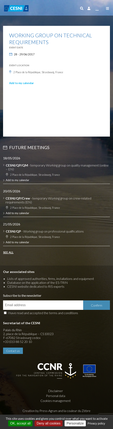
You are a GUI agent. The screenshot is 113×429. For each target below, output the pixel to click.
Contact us (13, 351)
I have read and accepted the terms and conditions (43, 313)
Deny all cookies (48, 423)
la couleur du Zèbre (77, 411)
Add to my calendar (21, 83)
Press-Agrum (48, 411)
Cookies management (55, 401)
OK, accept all (20, 423)
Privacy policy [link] (96, 423)
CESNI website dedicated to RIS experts (35, 286)
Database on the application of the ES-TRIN (37, 282)
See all (8, 252)
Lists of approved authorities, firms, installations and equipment (50, 279)
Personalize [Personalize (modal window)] (75, 423)
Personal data (55, 396)
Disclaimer (55, 391)
